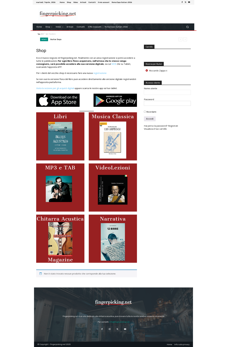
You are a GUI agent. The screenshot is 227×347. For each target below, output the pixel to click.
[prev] (180, 39)
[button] (187, 27)
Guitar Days (55, 39)
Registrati (173, 125)
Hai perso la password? (155, 125)
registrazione (100, 73)
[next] (185, 39)
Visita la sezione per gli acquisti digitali (55, 88)
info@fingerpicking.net (119, 322)
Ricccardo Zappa (157, 70)
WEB (113, 63)
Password (149, 99)
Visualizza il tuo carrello (155, 128)
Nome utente (150, 88)
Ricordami (150, 111)
